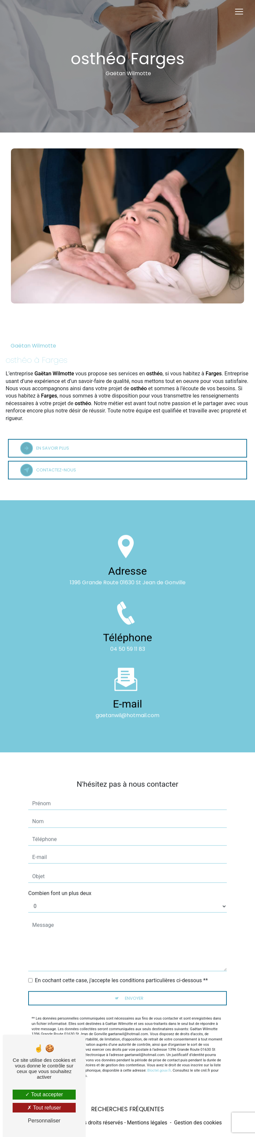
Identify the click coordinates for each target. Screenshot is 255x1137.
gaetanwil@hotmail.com (127, 705)
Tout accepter (44, 1094)
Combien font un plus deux (59, 884)
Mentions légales (147, 1122)
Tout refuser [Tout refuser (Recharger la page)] (44, 1107)
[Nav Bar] (239, 11)
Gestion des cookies (198, 1122)
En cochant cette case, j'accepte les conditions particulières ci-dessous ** (121, 971)
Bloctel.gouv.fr (159, 1061)
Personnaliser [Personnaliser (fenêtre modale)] (44, 1120)
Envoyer (134, 989)
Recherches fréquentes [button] (127, 1109)
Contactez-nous (48, 470)
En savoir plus (44, 448)
